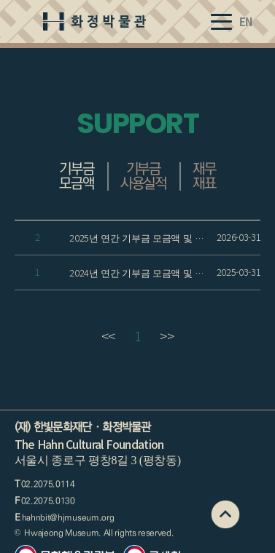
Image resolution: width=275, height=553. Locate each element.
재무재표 (204, 176)
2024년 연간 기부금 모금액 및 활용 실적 (141, 272)
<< (108, 335)
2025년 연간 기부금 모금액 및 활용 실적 (141, 237)
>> (167, 335)
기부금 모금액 (76, 176)
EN (246, 21)
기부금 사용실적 (143, 176)
